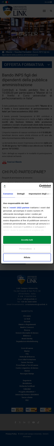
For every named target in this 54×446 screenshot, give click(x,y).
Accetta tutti (27, 240)
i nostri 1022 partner (19, 207)
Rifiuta (27, 257)
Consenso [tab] (8, 194)
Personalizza (27, 248)
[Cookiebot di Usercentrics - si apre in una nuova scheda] (39, 186)
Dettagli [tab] (21, 194)
